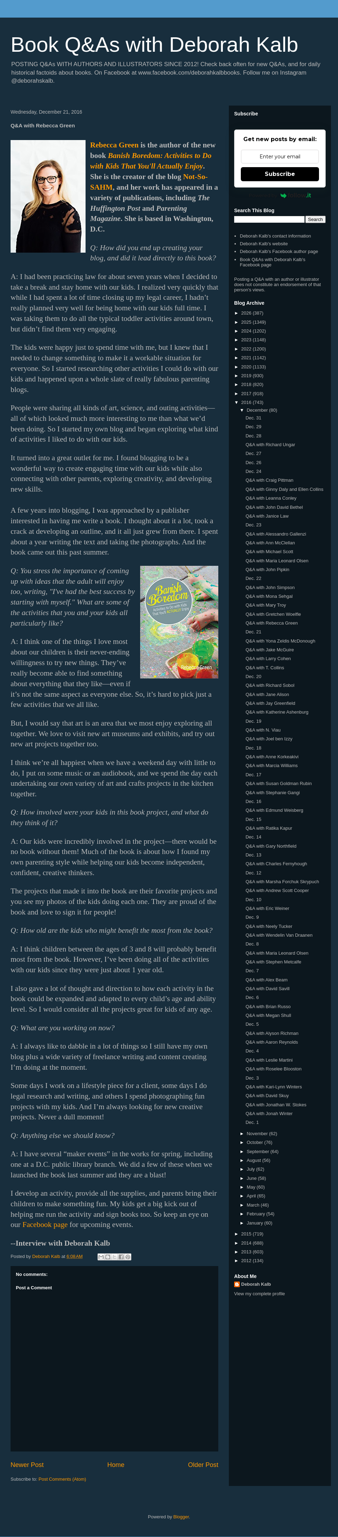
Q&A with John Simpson (269, 587)
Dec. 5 (252, 1024)
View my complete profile (259, 1293)
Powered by (280, 195)
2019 (247, 375)
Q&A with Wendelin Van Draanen (278, 935)
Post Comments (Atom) (62, 1479)
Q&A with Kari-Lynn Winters (273, 1086)
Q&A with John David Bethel (274, 507)
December (258, 410)
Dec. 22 (253, 578)
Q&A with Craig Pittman (269, 480)
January (255, 1223)
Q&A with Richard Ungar (270, 444)
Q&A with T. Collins (264, 667)
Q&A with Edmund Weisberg (274, 810)
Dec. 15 (253, 819)
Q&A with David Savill (267, 988)
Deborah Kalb (256, 1284)
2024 (247, 331)
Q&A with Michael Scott (269, 551)
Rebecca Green (114, 145)
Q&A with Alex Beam (266, 979)
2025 (247, 322)
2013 (247, 1251)
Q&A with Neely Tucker (268, 926)
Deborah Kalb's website (264, 243)
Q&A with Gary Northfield (270, 846)
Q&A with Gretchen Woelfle (273, 614)
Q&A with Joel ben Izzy (268, 738)
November (258, 1133)
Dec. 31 (253, 417)
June (252, 1178)
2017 (247, 393)
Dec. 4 (252, 1051)
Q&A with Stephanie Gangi (272, 792)
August (254, 1160)
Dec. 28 (253, 435)
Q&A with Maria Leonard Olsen (276, 560)
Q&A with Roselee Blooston (273, 1068)
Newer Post (27, 1464)
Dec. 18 (253, 748)
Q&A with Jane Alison (267, 694)
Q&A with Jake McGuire (269, 649)
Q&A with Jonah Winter (269, 1113)
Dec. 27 (253, 453)
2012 (247, 1260)
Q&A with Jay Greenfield (270, 703)
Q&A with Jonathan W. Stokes (275, 1104)
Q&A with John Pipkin (267, 569)
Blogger (181, 1516)
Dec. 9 (252, 917)
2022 (247, 349)
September (258, 1151)
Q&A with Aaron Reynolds (271, 1042)
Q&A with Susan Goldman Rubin (278, 783)
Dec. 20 (253, 676)
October (255, 1142)
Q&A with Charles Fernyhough (276, 863)
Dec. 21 (253, 631)
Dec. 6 (252, 997)
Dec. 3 (252, 1078)
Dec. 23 (253, 524)
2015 (247, 1233)
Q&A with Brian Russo (267, 1006)
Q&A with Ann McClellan (270, 542)
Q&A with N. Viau (262, 730)
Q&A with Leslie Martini (269, 1060)
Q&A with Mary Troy (265, 605)
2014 (247, 1243)
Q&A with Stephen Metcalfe (273, 961)
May (252, 1187)
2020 (247, 366)
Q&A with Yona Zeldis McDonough (280, 641)
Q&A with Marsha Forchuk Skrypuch (282, 881)
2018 (247, 384)
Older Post (203, 1464)
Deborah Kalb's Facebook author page (279, 251)
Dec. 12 (253, 872)
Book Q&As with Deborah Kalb (154, 44)
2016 (247, 402)
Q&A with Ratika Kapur (268, 828)
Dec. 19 (253, 721)
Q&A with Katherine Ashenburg (276, 712)
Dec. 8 (252, 944)
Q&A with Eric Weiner (267, 908)
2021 (247, 357)
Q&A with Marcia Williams (271, 765)
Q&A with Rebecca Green (271, 623)
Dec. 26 (253, 462)
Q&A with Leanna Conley (270, 498)
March (254, 1205)
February (257, 1213)
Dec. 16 (253, 801)
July (251, 1169)
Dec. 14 (253, 837)
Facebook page (45, 1224)
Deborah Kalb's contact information (275, 236)
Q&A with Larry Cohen (268, 658)
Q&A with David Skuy (267, 1095)
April (252, 1195)
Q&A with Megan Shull (268, 1015)
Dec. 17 (253, 774)
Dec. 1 (252, 1122)
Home (116, 1464)
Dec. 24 (253, 471)
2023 (247, 339)
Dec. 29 (253, 426)
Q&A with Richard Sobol (269, 685)
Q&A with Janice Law (266, 516)
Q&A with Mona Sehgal (269, 596)
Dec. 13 (253, 855)
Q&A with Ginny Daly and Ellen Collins (284, 489)
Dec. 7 (252, 970)
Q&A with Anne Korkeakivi (271, 756)
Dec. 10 (253, 899)
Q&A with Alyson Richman (271, 1033)
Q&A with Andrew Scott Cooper (277, 890)
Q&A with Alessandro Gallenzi (275, 534)
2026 (247, 313)
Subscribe (280, 174)
